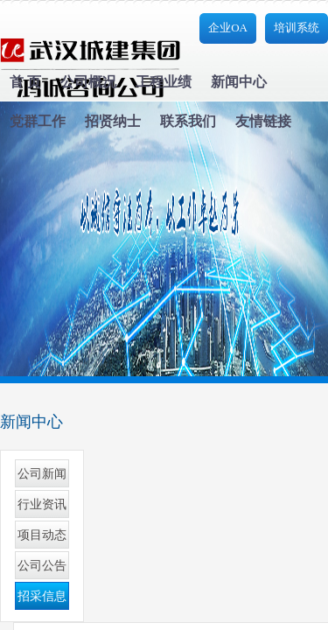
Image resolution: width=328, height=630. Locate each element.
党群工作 (38, 121)
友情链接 (263, 121)
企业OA (228, 27)
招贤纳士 (113, 121)
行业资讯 (41, 504)
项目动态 (41, 535)
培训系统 (296, 27)
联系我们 (188, 121)
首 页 (25, 81)
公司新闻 (41, 473)
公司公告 (41, 565)
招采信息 (41, 596)
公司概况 (88, 81)
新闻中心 (239, 81)
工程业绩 (164, 81)
